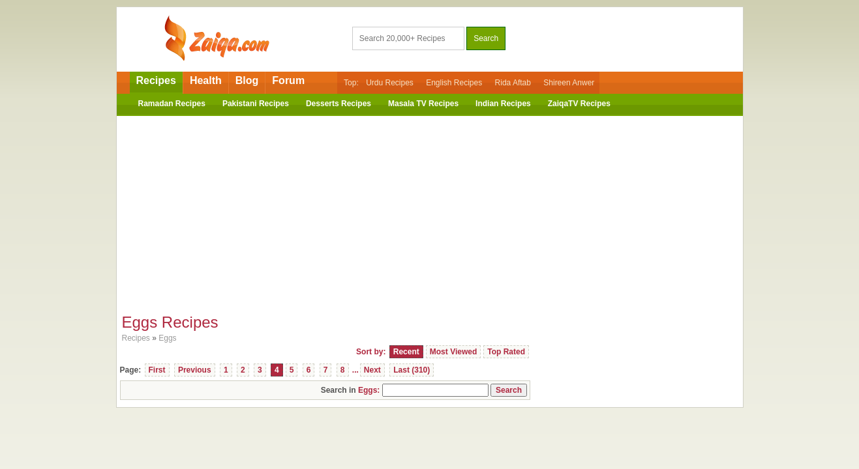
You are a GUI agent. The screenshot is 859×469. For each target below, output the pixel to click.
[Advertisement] (430, 210)
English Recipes (454, 82)
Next (372, 370)
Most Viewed (453, 351)
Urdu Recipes (390, 82)
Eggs (167, 338)
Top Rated (506, 351)
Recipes (156, 80)
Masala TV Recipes (423, 103)
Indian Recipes (503, 103)
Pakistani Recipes (255, 103)
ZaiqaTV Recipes (579, 103)
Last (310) (411, 370)
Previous (194, 370)
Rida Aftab (513, 82)
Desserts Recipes (338, 103)
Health (206, 80)
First (157, 370)
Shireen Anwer (568, 82)
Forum (288, 80)
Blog (247, 80)
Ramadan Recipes (171, 103)
